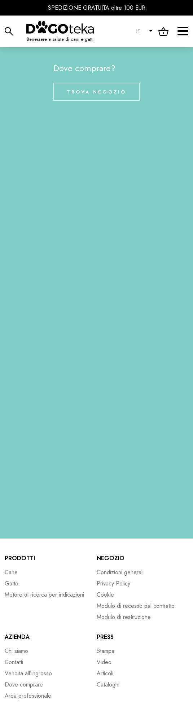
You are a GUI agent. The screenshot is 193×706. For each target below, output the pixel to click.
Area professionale (28, 696)
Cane (11, 572)
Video (104, 662)
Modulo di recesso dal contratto (136, 606)
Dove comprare (24, 684)
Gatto (11, 583)
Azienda (17, 637)
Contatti (14, 662)
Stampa (105, 651)
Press (105, 637)
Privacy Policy (113, 583)
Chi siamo (16, 651)
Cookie (105, 594)
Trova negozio (96, 91)
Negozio (110, 558)
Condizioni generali (120, 572)
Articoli (105, 673)
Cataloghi (108, 684)
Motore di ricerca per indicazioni (44, 594)
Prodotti (20, 558)
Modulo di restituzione (124, 617)
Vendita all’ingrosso (28, 673)
